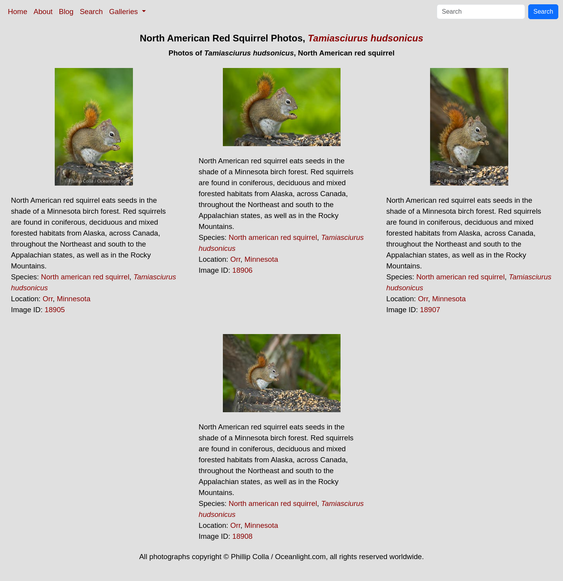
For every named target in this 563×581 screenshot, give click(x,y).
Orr (48, 299)
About (43, 11)
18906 (242, 270)
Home (17, 11)
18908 (242, 536)
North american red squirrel (85, 277)
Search (91, 11)
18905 (55, 310)
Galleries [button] (124, 11)
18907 (430, 310)
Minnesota (73, 299)
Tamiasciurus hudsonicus (365, 38)
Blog (66, 11)
